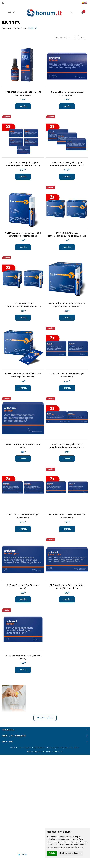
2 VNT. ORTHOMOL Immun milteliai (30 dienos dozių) (67, 516)
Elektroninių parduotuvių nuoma (39, 751)
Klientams (7, 741)
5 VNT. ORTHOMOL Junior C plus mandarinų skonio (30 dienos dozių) (23, 164)
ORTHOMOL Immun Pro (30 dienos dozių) (23, 586)
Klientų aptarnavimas (14, 735)
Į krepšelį (23, 106)
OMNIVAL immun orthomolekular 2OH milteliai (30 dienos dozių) (23, 375)
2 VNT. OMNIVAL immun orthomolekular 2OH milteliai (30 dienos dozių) (67, 234)
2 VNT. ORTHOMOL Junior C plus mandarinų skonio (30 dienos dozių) (67, 445)
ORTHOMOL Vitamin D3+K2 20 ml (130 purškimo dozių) (23, 93)
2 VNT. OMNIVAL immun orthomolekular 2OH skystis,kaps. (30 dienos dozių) (23, 304)
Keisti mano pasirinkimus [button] (70, 853)
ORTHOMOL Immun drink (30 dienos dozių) (23, 445)
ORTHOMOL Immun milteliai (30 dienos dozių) (23, 657)
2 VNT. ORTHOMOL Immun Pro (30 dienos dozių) (23, 516)
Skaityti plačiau (45, 717)
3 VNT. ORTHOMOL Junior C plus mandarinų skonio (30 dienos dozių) (67, 164)
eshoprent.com (57, 751)
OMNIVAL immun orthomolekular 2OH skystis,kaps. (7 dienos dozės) (23, 234)
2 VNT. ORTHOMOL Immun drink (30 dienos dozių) (67, 375)
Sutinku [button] (52, 853)
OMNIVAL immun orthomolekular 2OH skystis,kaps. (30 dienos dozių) (67, 304)
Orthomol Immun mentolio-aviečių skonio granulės (67, 93)
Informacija (8, 729)
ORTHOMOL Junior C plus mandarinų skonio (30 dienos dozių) (67, 586)
